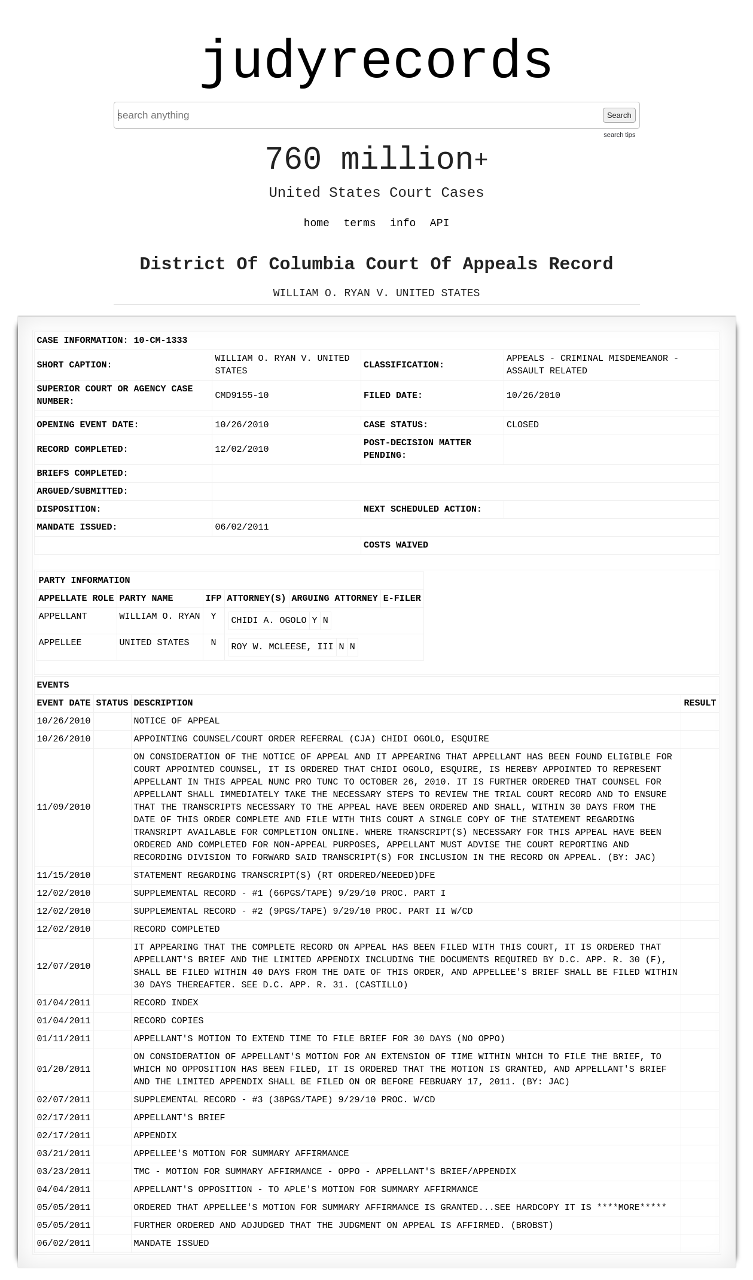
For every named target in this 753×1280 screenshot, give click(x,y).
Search (619, 115)
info (403, 223)
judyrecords (376, 63)
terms (360, 223)
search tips (619, 134)
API (439, 223)
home (317, 223)
